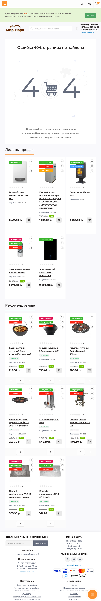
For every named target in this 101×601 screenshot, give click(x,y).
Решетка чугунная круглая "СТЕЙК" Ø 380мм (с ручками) (19, 421)
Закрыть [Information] (90, 14)
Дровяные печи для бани (27, 584)
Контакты (74, 593)
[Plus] (29, 379)
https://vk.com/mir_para (80, 558)
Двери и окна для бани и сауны (27, 598)
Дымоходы (26, 593)
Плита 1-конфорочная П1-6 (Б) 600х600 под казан (20, 493)
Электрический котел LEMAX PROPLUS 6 (47, 271)
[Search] (32, 27)
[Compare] (31, 170)
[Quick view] (31, 160)
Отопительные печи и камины (27, 590)
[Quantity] (20, 379)
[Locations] (82, 4)
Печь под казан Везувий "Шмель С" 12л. (80, 421)
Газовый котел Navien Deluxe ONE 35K (18, 194)
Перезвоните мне (27, 571)
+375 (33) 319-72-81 (89, 23)
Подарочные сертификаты (74, 587)
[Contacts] (89, 4)
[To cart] (28, 219)
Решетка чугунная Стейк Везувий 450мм (79, 350)
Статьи (74, 584)
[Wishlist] (31, 165)
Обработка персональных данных (74, 590)
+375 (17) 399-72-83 (89, 28)
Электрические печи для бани (26, 587)
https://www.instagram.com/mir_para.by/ (74, 558)
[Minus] (10, 379)
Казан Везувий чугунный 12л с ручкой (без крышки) (20, 350)
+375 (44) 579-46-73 (89, 26)
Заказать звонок (87, 31)
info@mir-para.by (74, 564)
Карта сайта (74, 598)
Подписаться (40, 542)
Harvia (26, 13)
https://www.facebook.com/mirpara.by (67, 558)
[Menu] (4, 3)
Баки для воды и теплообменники (27, 595)
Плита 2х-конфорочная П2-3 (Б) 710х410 (49, 493)
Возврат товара (74, 595)
